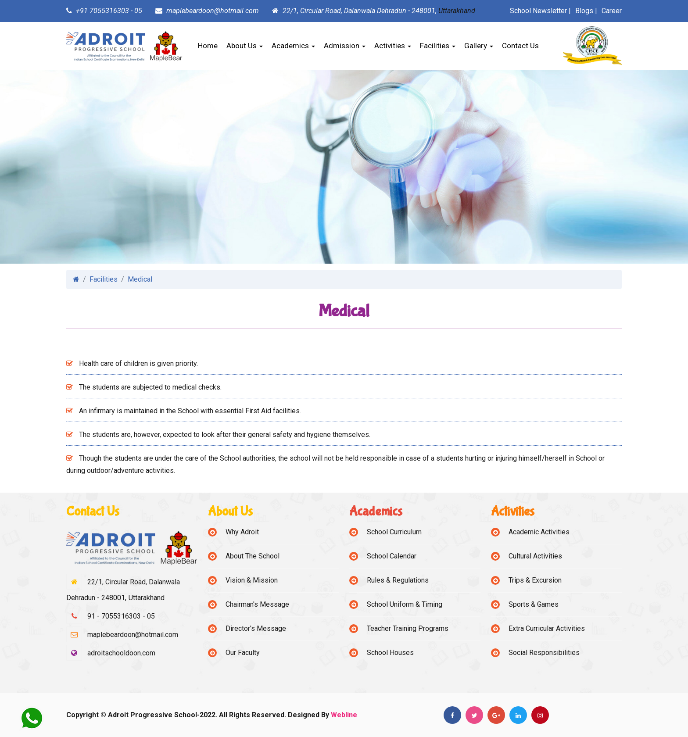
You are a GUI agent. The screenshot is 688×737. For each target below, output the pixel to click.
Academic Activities (539, 532)
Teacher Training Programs (407, 628)
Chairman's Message (257, 604)
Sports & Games (534, 604)
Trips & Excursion (535, 580)
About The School (253, 556)
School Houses (390, 652)
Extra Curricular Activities (547, 628)
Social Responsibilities (544, 652)
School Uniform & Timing (404, 604)
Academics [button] (293, 45)
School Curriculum (394, 532)
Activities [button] (392, 45)
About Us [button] (244, 45)
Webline (344, 715)
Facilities (104, 279)
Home (208, 45)
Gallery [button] (478, 45)
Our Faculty (243, 652)
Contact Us (520, 45)
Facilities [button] (437, 45)
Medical (140, 279)
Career (612, 11)
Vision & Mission (252, 580)
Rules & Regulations (398, 580)
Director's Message (256, 628)
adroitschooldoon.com (121, 653)
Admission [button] (345, 45)
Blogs (584, 11)
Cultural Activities (535, 556)
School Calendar (391, 556)
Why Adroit (242, 532)
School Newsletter (538, 11)
